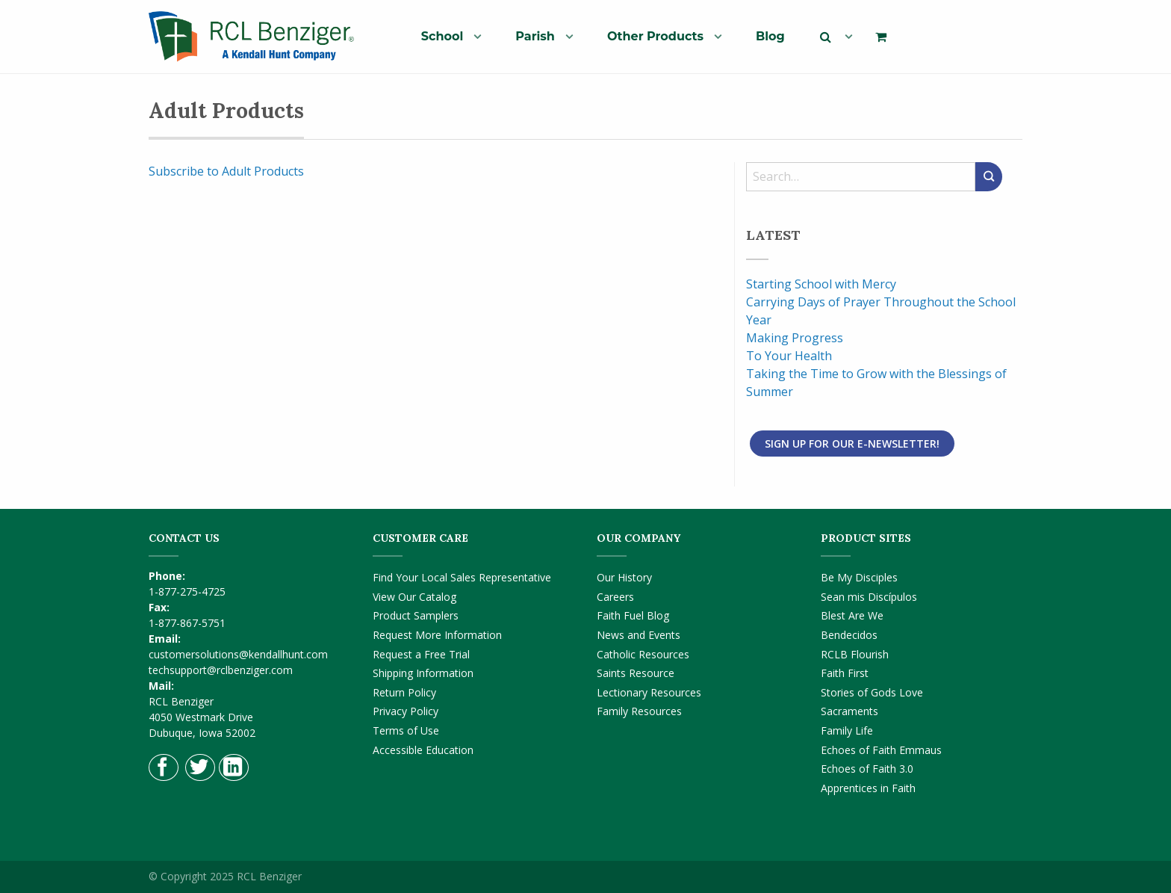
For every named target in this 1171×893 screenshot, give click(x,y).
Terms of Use (406, 730)
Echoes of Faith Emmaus (881, 750)
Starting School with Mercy (821, 284)
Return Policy (404, 692)
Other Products (655, 36)
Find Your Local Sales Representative (462, 577)
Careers (615, 597)
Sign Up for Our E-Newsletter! (852, 443)
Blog (770, 36)
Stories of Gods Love (872, 692)
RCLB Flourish (855, 654)
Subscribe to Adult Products (226, 171)
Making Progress (794, 338)
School (442, 36)
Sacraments (849, 711)
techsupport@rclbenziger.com (221, 670)
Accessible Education (423, 750)
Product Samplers (416, 615)
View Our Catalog (414, 597)
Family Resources (639, 711)
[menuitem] (445, 36)
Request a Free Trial (421, 654)
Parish (535, 36)
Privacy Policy (405, 711)
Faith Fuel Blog (633, 615)
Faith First (845, 673)
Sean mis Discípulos (869, 597)
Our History (624, 577)
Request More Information (437, 635)
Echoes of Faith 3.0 (867, 768)
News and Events (638, 635)
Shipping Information (423, 673)
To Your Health (789, 355)
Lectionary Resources (649, 692)
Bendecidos (849, 635)
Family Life (847, 730)
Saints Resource (635, 673)
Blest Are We (852, 615)
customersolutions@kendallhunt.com (238, 654)
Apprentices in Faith (868, 788)
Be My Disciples (859, 577)
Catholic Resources (643, 654)
